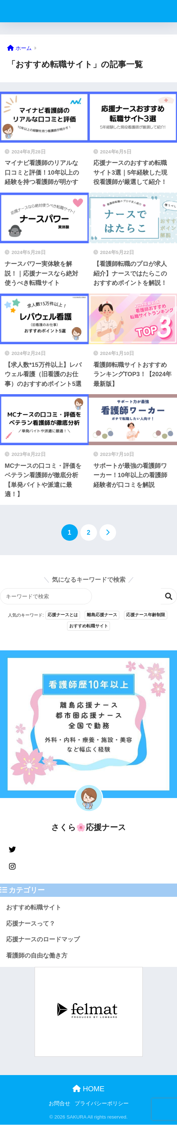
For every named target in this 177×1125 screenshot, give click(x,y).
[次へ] (107, 532)
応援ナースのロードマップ (43, 939)
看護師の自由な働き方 (36, 956)
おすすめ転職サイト (88, 626)
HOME (88, 1089)
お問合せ (59, 1104)
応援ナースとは (63, 615)
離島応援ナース (102, 615)
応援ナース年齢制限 (145, 615)
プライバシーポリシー (102, 1104)
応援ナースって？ (30, 923)
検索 (169, 596)
